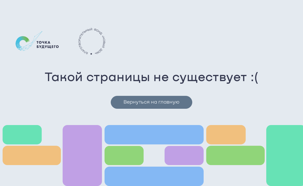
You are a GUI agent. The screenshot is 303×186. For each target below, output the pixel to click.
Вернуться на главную (151, 102)
